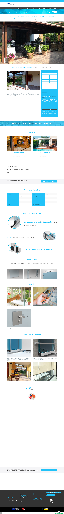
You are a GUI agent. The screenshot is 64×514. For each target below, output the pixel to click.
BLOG (34, 493)
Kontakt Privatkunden (36, 500)
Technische (45, 8)
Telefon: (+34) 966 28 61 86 (11, 497)
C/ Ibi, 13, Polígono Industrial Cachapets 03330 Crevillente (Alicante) (12, 494)
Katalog (55, 8)
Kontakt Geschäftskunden (37, 499)
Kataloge (34, 494)
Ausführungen (39, 8)
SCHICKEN (49, 109)
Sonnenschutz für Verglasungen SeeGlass (24, 496)
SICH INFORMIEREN (50, 495)
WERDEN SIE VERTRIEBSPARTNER (53, 492)
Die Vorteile (19, 8)
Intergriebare (33, 8)
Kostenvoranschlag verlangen (49, 181)
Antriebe (28, 8)
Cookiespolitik (51, 512)
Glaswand (22, 493)
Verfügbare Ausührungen (37, 498)
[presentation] (49, 106)
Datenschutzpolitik (44, 92)
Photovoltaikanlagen (23, 502)
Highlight (23, 8)
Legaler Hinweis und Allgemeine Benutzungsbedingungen (39, 512)
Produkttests (50, 8)
